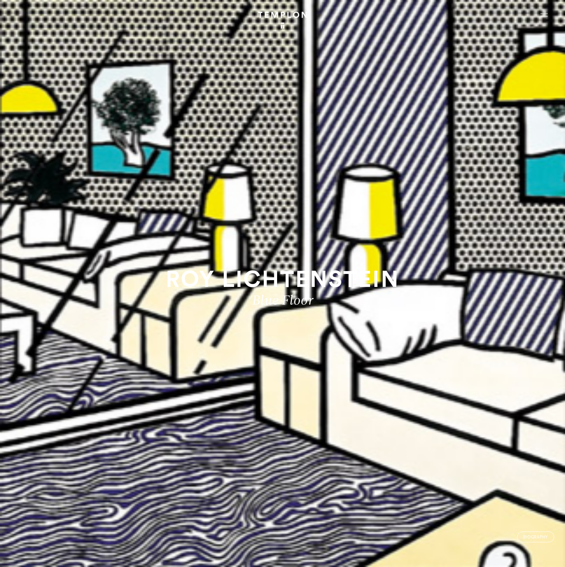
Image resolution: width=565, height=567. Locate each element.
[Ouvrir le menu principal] (544, 15)
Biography (535, 537)
